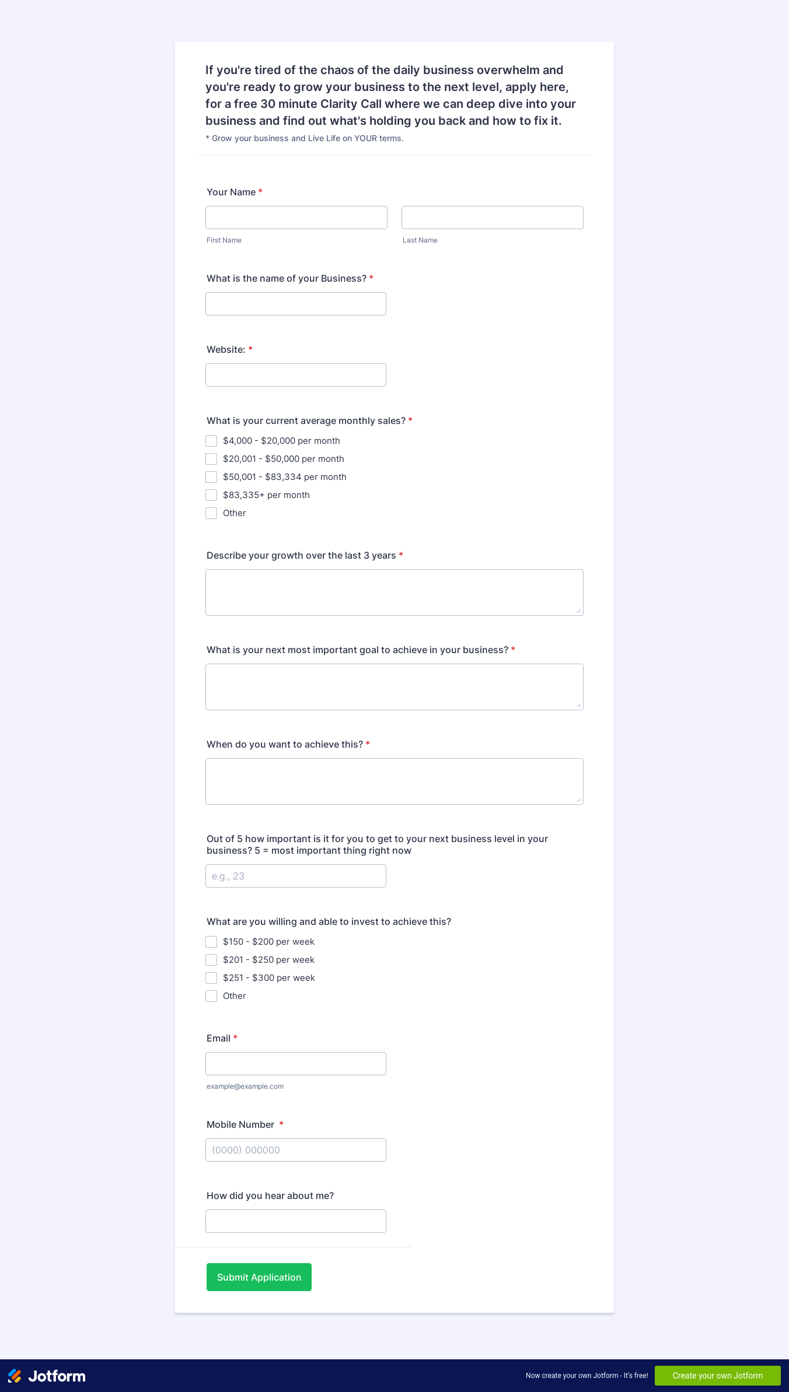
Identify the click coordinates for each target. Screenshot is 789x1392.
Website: (230, 349)
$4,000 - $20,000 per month (281, 440)
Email (222, 1038)
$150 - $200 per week (269, 941)
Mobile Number (245, 1124)
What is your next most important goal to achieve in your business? (361, 649)
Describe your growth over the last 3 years (305, 555)
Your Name (235, 192)
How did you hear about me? (270, 1195)
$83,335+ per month (266, 494)
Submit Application (259, 1277)
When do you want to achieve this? (288, 744)
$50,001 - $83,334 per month (285, 476)
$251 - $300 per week (269, 977)
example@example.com (245, 1086)
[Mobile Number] (295, 1150)
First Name (224, 240)
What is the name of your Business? (290, 278)
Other (234, 512)
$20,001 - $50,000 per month (283, 458)
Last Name (420, 240)
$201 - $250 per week (269, 959)
